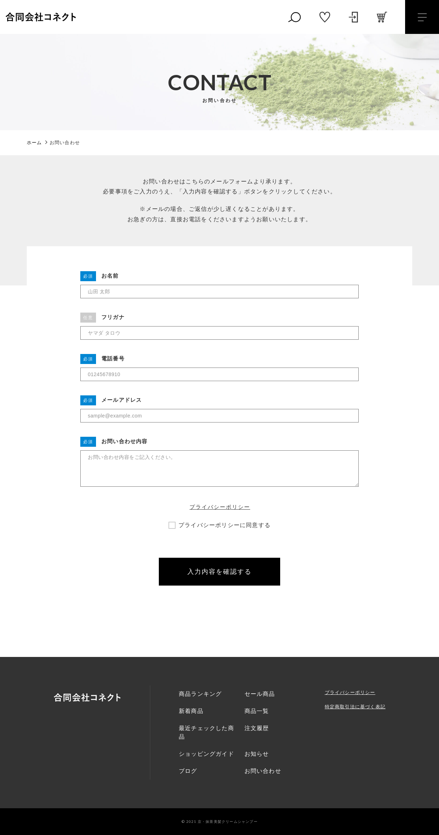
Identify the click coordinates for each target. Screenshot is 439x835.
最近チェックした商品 (206, 732)
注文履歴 (256, 728)
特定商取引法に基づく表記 (355, 706)
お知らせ (256, 754)
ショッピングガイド (206, 754)
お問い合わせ (262, 771)
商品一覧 (256, 711)
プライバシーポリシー (220, 507)
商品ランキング (200, 694)
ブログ (188, 771)
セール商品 (259, 694)
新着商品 (191, 711)
